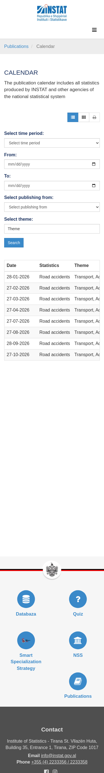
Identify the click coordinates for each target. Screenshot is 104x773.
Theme (14, 229)
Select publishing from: (29, 197)
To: (7, 176)
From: (10, 154)
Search (14, 242)
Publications (16, 46)
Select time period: (24, 133)
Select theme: (18, 219)
